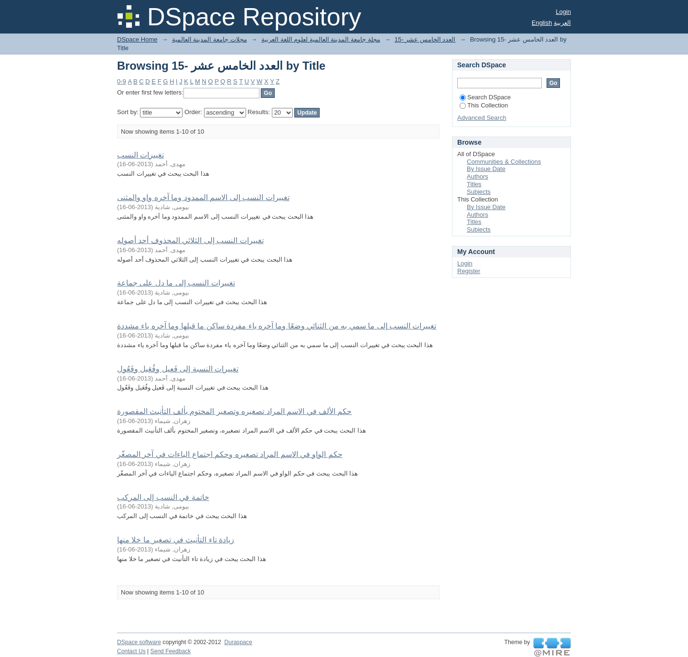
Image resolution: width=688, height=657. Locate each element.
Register (468, 271)
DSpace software (139, 642)
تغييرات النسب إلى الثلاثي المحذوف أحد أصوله (190, 240)
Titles (474, 184)
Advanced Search (481, 117)
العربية (562, 22)
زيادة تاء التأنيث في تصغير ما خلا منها (175, 540)
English (542, 22)
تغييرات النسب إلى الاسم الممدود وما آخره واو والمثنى (203, 197)
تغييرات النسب (140, 155)
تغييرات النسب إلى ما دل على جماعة (176, 283)
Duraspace (238, 642)
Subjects (479, 191)
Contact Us (131, 651)
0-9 (121, 81)
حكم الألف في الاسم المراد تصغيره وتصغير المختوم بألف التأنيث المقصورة (234, 411)
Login (563, 11)
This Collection (484, 105)
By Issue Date (486, 168)
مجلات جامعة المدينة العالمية (209, 39)
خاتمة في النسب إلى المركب (163, 497)
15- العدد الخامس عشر (425, 39)
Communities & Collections (504, 161)
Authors (477, 176)
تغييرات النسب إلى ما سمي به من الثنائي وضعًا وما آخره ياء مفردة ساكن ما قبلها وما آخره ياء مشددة (276, 326)
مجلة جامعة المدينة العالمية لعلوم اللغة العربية (320, 39)
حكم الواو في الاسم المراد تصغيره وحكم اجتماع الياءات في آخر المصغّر (230, 454)
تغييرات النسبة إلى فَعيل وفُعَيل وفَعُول (177, 369)
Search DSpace (485, 97)
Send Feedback (170, 651)
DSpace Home (137, 39)
